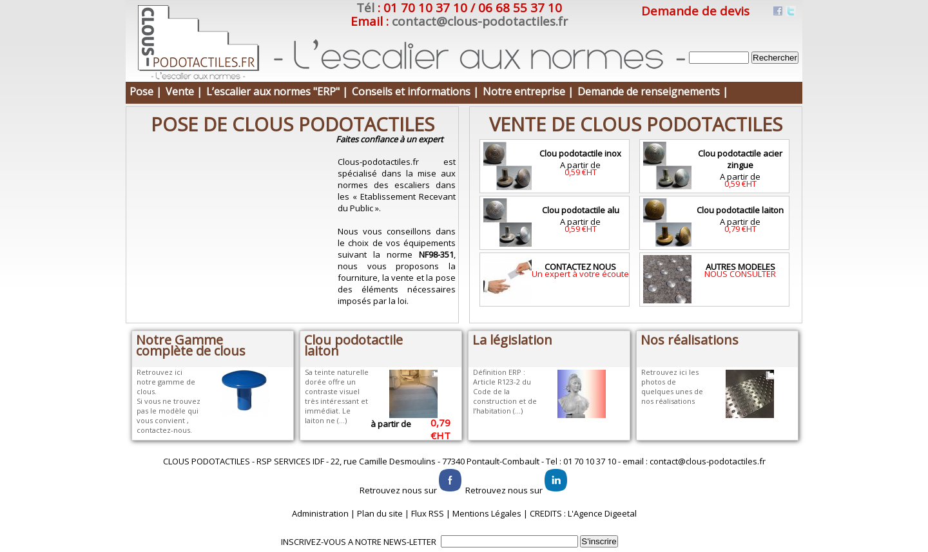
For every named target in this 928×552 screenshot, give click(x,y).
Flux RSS (427, 513)
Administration (320, 513)
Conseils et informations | (415, 91)
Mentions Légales (486, 513)
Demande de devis (695, 11)
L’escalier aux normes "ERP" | (277, 91)
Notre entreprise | (528, 91)
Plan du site (380, 513)
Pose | (146, 91)
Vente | (184, 91)
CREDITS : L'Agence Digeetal (583, 513)
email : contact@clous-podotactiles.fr (694, 461)
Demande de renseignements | (652, 91)
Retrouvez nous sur (411, 490)
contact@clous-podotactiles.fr (480, 21)
